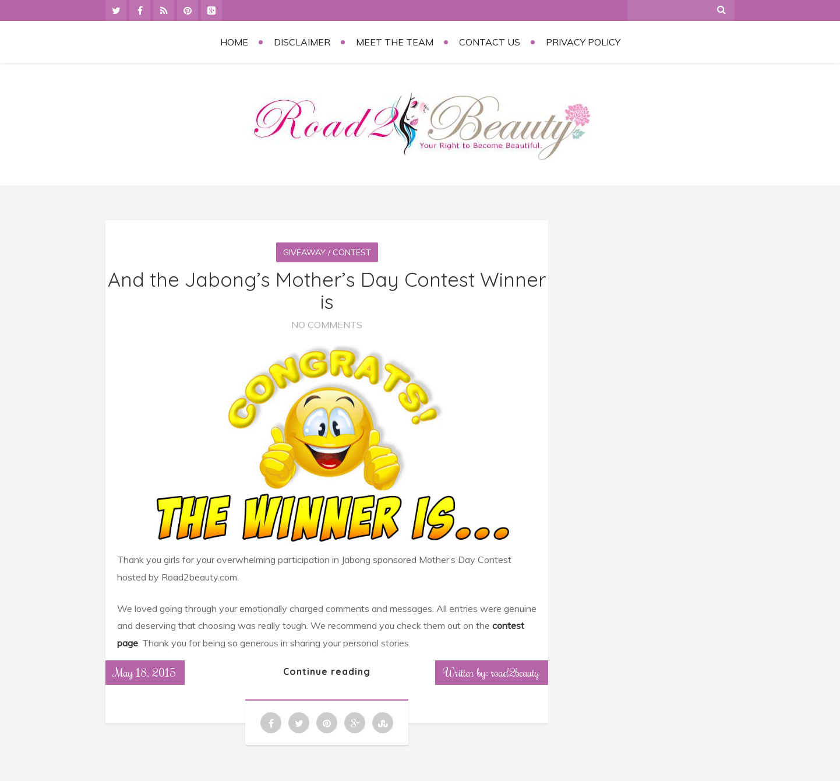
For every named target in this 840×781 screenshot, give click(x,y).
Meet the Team (394, 42)
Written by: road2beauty (491, 672)
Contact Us (489, 42)
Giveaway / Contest (327, 252)
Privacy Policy (583, 42)
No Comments (326, 324)
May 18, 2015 (145, 672)
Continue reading (326, 671)
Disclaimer (302, 42)
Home (234, 42)
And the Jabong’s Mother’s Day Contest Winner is (327, 290)
